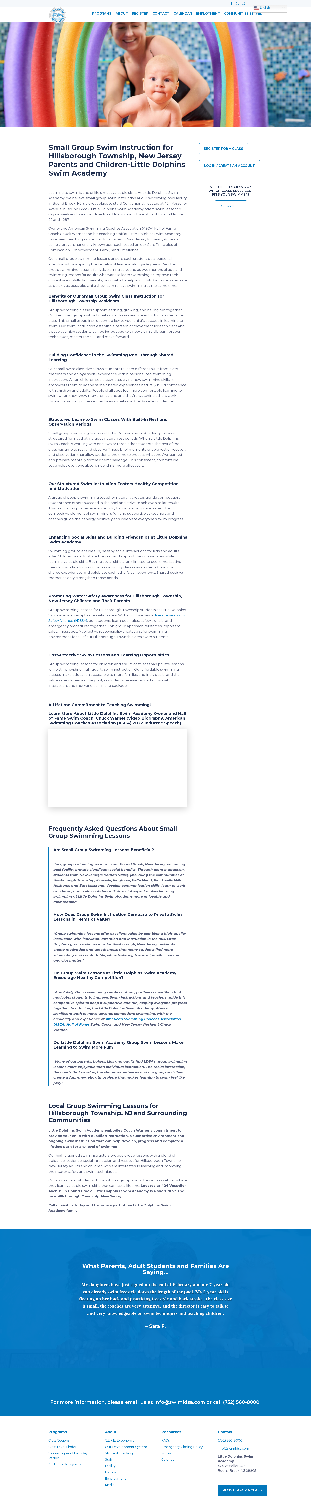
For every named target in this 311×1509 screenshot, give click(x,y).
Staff (108, 1459)
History (110, 1472)
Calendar (183, 14)
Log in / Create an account (229, 166)
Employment (208, 14)
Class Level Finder (62, 1446)
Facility (110, 1465)
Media (109, 1484)
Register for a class (242, 1490)
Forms (166, 1453)
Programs (101, 14)
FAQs (165, 1440)
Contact (161, 14)
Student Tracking (119, 1453)
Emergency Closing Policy (182, 1446)
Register (140, 14)
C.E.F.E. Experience (120, 1440)
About (122, 14)
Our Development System (126, 1446)
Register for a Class (223, 149)
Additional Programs (64, 1464)
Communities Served (243, 14)
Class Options (58, 1440)
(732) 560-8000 (241, 1402)
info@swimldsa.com (179, 1402)
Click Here (231, 206)
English (262, 7)
